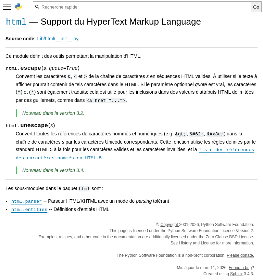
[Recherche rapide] (142, 7)
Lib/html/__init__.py (58, 38)
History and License (197, 243)
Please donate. (240, 255)
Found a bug (240, 267)
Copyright (169, 224)
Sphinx (236, 273)
